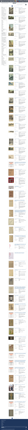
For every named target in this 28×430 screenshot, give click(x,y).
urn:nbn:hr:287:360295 (21, 349)
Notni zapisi (20, 310)
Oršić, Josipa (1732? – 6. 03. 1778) (22, 237)
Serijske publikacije (20, 301)
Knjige (19, 382)
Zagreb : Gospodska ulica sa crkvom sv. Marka (19, 57)
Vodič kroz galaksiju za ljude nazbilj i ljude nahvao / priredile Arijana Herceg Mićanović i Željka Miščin (19, 252)
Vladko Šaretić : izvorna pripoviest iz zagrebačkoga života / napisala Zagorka (20, 269)
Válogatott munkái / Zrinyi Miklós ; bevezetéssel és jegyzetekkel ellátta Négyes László (19, 393)
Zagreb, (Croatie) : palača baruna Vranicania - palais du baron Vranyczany (20, 115)
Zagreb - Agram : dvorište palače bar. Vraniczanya (19, 147)
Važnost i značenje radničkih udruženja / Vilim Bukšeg (20, 375)
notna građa (20, 222)
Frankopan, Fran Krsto (21, 228)
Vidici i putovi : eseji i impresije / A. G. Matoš (19, 319)
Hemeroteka (20, 187)
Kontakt (2, 425)
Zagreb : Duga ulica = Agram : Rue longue (19, 82)
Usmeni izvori (20, 317)
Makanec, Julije (20, 345)
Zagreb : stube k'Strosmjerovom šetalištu (18, 7)
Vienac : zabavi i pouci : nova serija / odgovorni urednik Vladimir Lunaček (20, 295)
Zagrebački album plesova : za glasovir (18, 169)
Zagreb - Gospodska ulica (17, 65)
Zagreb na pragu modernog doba (22, 11)
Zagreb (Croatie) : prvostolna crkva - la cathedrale (19, 106)
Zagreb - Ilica (16, 40)
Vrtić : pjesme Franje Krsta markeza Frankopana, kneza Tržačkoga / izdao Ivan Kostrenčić (20, 227)
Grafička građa (20, 13)
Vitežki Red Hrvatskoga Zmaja (17, 278)
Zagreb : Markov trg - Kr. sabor (17, 24)
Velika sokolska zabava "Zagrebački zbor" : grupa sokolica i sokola (20, 336)
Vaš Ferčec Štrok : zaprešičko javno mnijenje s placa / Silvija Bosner (20, 384)
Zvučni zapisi (20, 184)
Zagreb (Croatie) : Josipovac (17, 123)
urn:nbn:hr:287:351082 (21, 216)
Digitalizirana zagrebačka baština (22, 28)
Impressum (2, 424)
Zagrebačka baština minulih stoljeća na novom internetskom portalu (19, 186)
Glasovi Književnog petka (21, 406)
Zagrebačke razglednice (21, 12)
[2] (4, 19)
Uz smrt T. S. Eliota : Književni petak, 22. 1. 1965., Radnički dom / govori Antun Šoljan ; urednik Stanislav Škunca (20, 401)
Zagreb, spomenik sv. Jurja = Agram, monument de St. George (20, 16)
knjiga (19, 240)
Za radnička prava (20, 380)
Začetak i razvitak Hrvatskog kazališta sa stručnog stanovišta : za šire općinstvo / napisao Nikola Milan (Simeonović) (20, 200)
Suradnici (2, 423)
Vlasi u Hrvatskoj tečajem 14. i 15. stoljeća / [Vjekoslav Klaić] (20, 261)
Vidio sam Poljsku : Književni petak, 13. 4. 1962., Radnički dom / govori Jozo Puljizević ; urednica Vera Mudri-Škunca (20, 312)
